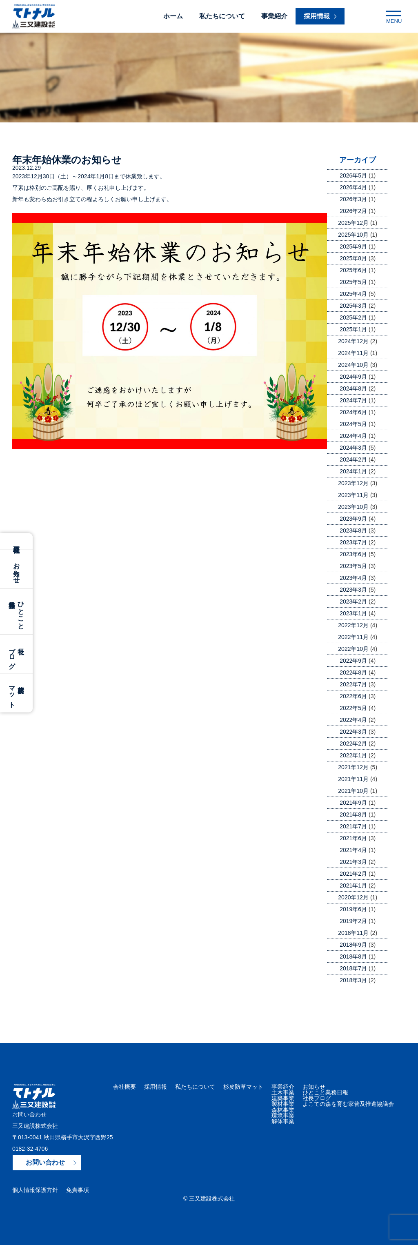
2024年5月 (353, 424)
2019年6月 (353, 909)
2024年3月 (353, 447)
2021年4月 (353, 850)
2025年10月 (353, 234)
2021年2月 (353, 873)
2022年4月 (353, 720)
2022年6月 (353, 696)
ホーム (173, 16)
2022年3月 (353, 731)
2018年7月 (353, 968)
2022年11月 (353, 637)
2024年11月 (353, 353)
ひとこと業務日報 (325, 1092)
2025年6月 (353, 270)
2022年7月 (353, 684)
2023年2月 (353, 601)
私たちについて (222, 16)
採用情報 (155, 1087)
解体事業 (282, 1121)
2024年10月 (353, 365)
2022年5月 (353, 708)
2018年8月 (353, 956)
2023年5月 (353, 566)
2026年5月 (353, 175)
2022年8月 (353, 672)
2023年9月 (353, 518)
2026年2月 (353, 211)
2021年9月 (353, 802)
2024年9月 (353, 376)
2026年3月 (353, 199)
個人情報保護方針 (35, 1190)
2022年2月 (353, 743)
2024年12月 (353, 341)
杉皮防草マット (243, 1087)
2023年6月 (353, 554)
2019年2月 (353, 921)
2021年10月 (353, 791)
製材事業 (282, 1104)
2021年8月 (353, 814)
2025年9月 (353, 246)
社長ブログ (316, 1098)
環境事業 (282, 1115)
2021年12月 (353, 767)
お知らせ (16, 569)
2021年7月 (353, 826)
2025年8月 (353, 258)
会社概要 (16, 541)
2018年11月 (353, 933)
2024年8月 (353, 388)
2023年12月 (353, 483)
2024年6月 (353, 412)
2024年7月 (353, 400)
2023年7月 (353, 542)
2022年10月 (353, 649)
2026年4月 (353, 187)
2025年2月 (353, 317)
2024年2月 (353, 459)
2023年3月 (353, 589)
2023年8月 (353, 530)
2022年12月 (353, 625)
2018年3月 (353, 980)
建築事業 (282, 1098)
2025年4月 (353, 294)
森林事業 (282, 1109)
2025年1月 (353, 329)
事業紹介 (274, 16)
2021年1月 (353, 885)
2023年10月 (353, 507)
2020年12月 (353, 897)
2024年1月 (353, 471)
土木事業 (282, 1092)
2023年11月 (353, 495)
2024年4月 (353, 436)
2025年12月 (353, 223)
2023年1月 (353, 613)
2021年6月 (353, 838)
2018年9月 (353, 944)
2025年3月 (353, 305)
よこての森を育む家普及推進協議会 (348, 1104)
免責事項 (77, 1190)
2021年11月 (353, 779)
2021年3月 (353, 862)
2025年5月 (353, 282)
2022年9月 (353, 660)
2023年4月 (353, 578)
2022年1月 (353, 755)
